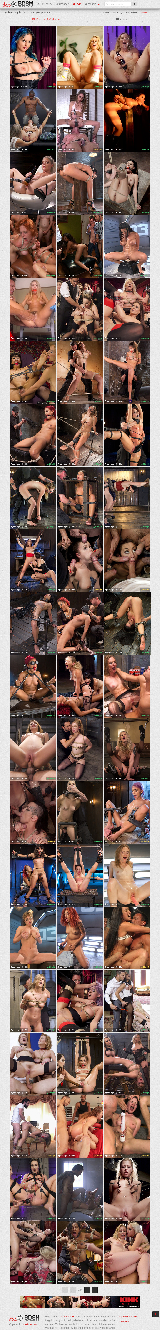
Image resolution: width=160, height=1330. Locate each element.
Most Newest (103, 12)
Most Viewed (131, 12)
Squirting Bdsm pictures (129, 1317)
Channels (62, 4)
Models (90, 4)
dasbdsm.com (31, 1324)
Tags (77, 4)
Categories (45, 4)
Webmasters (124, 1322)
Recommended (146, 12)
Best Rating (117, 12)
